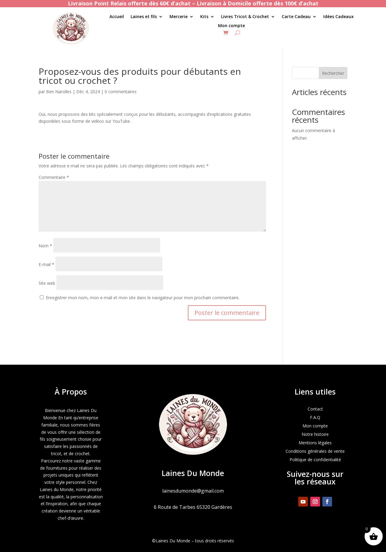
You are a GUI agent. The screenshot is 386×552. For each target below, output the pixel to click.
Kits (204, 16)
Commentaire (54, 177)
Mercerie (178, 16)
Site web (47, 283)
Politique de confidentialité (315, 459)
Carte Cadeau (296, 16)
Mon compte (231, 26)
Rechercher (333, 73)
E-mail (46, 264)
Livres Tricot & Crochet (245, 16)
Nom (45, 246)
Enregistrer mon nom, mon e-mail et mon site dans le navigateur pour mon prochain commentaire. (142, 297)
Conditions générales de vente (315, 451)
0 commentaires (121, 91)
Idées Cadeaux (338, 16)
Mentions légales (315, 443)
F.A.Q (315, 417)
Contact (315, 409)
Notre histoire (315, 434)
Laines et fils (144, 16)
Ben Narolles (58, 91)
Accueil (116, 16)
